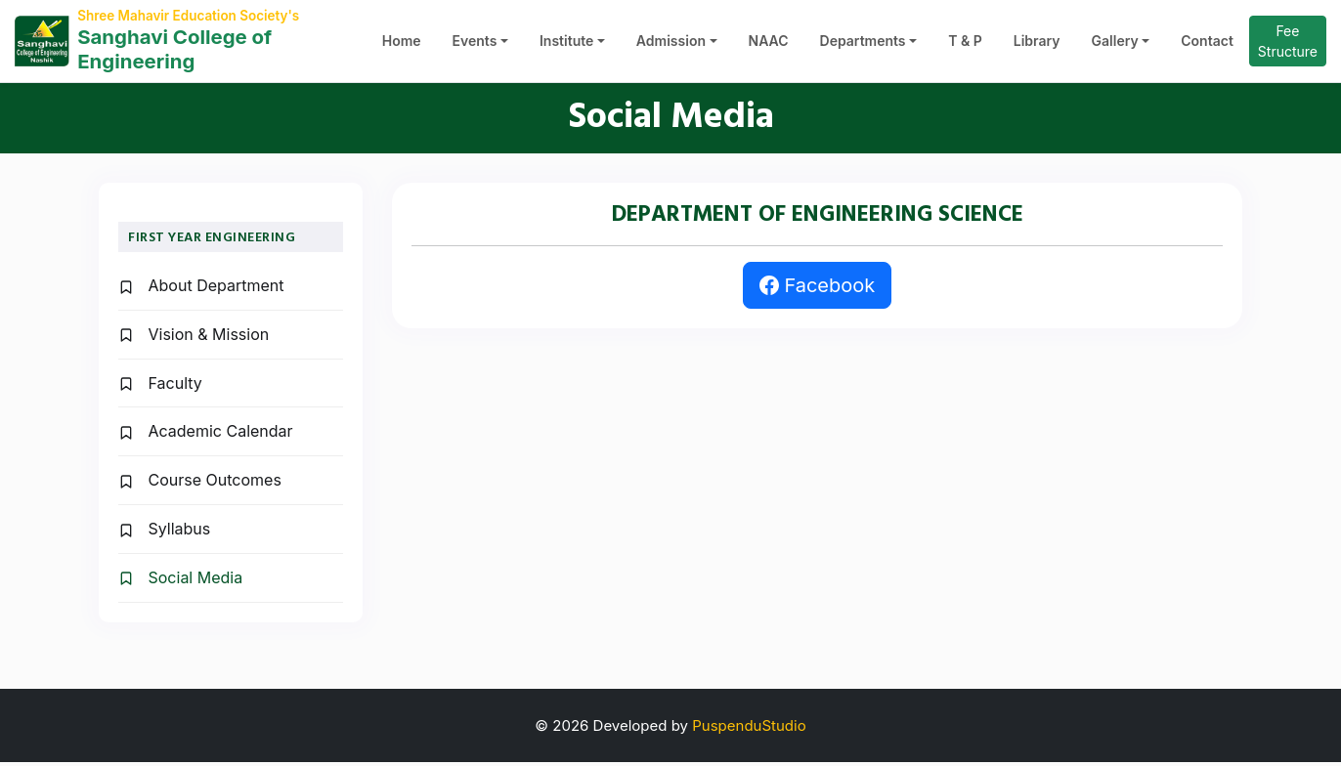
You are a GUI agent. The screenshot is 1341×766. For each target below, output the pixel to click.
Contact (1207, 43)
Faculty (160, 387)
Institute (566, 43)
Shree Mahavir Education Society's (195, 16)
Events (475, 43)
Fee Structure (1288, 43)
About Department (200, 290)
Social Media (180, 581)
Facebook (817, 290)
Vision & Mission (193, 338)
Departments (863, 43)
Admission (671, 43)
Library (1037, 43)
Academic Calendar (205, 436)
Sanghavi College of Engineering (185, 51)
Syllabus (164, 532)
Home (401, 43)
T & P (965, 43)
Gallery (1115, 43)
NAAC (769, 43)
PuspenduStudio (748, 729)
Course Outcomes (199, 484)
